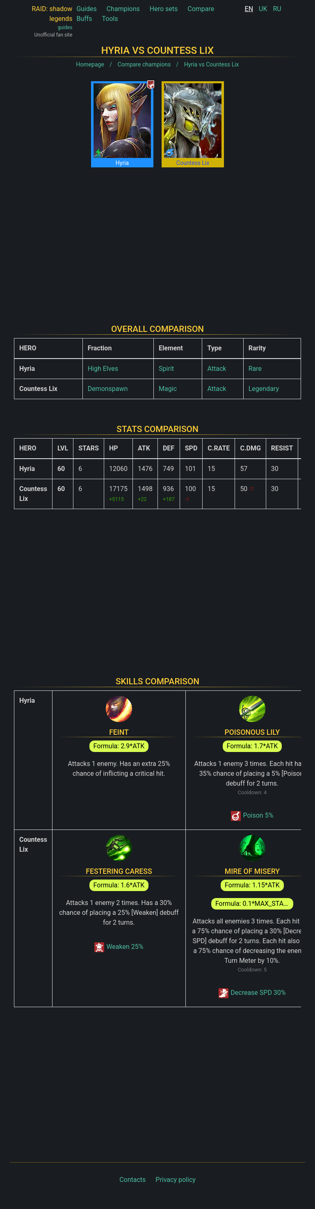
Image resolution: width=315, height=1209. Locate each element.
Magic (168, 389)
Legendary (264, 389)
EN (249, 9)
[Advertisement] (157, 239)
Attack (216, 369)
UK (263, 9)
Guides (86, 9)
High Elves (103, 369)
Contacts (132, 1180)
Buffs (84, 19)
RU (277, 9)
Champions (123, 9)
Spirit (166, 369)
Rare (255, 369)
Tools (110, 19)
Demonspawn (108, 389)
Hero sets (164, 9)
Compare (200, 9)
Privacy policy (175, 1180)
